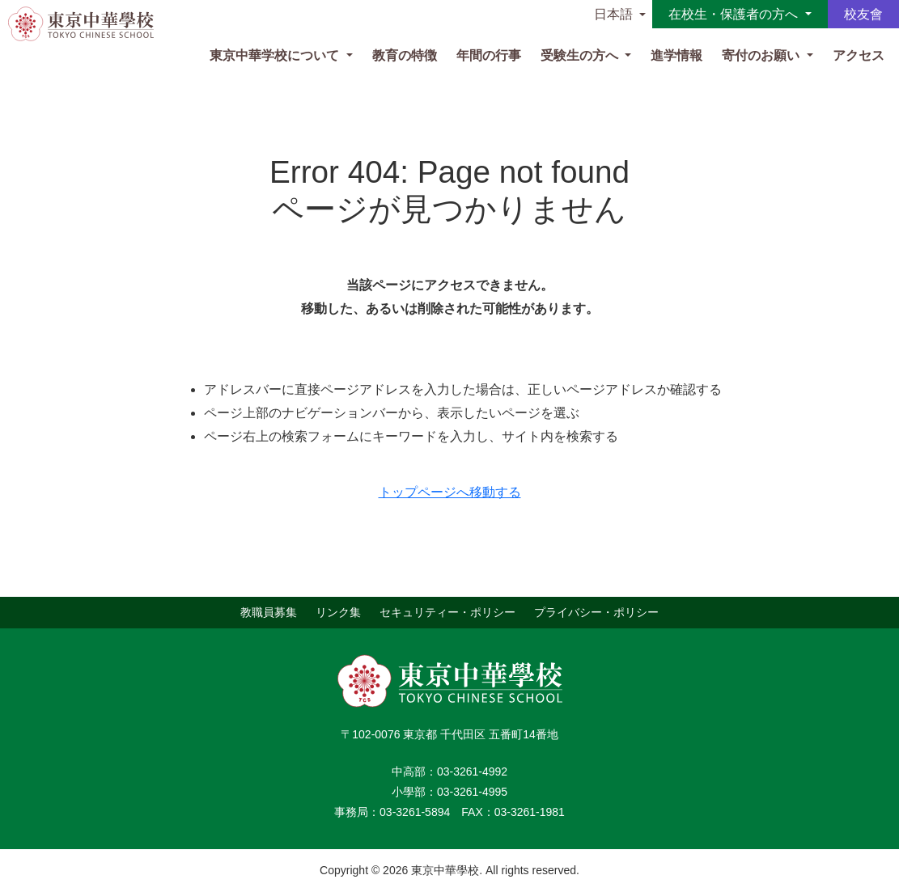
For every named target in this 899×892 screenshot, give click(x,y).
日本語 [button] (613, 14)
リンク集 (338, 612)
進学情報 (676, 55)
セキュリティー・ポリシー (447, 612)
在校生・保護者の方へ (734, 14)
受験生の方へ (581, 55)
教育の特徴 (404, 55)
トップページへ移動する (450, 492)
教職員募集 (268, 612)
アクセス (858, 55)
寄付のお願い (762, 55)
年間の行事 (488, 55)
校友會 (863, 14)
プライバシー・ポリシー (596, 612)
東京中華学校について (276, 55)
